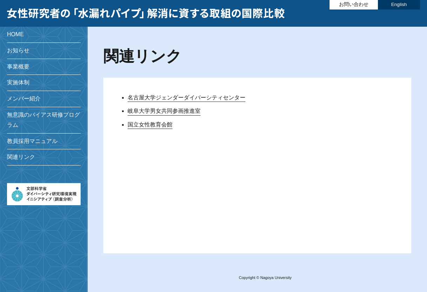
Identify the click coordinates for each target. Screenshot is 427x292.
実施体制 (18, 82)
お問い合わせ (353, 4)
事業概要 (18, 67)
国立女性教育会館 (150, 125)
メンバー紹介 (24, 99)
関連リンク (21, 157)
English (399, 4)
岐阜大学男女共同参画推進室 (164, 111)
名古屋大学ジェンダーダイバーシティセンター (186, 97)
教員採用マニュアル (32, 141)
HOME (15, 34)
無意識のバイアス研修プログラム (43, 120)
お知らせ (18, 50)
